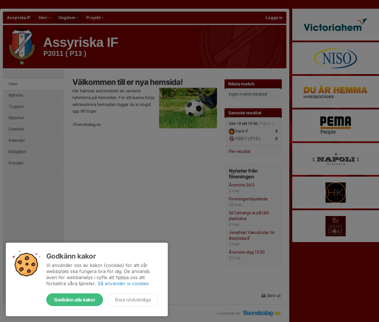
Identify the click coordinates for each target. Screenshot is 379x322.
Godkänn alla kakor (74, 300)
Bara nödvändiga (133, 300)
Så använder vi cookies (123, 283)
